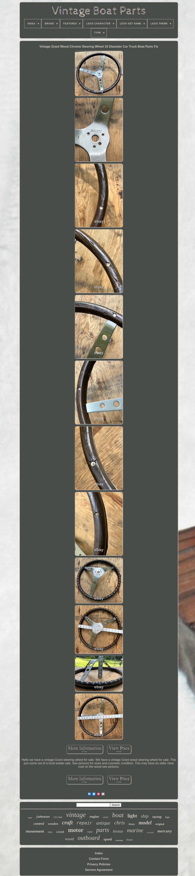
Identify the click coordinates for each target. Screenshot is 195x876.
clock (60, 832)
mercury (164, 831)
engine (94, 817)
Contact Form (99, 858)
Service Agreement (99, 869)
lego (167, 817)
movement (35, 831)
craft (67, 822)
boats (129, 839)
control (39, 824)
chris (119, 823)
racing (156, 817)
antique (103, 823)
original (159, 824)
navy (30, 817)
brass (132, 824)
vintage (76, 815)
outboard (89, 837)
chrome (57, 817)
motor (75, 830)
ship (145, 816)
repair (84, 823)
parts (102, 830)
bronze (118, 831)
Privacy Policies (98, 864)
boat (118, 815)
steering (119, 840)
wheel (105, 817)
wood (69, 839)
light (132, 816)
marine (135, 830)
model (145, 823)
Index (99, 853)
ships (50, 832)
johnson (43, 817)
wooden (53, 824)
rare (89, 831)
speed (108, 839)
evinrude (150, 832)
